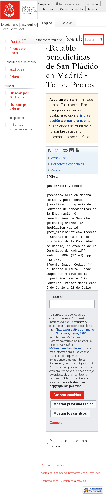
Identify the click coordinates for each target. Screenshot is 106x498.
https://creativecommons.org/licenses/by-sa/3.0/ (71, 331)
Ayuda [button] (56, 170)
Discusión (91, 4)
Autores (17, 69)
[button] (50, 150)
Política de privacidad (53, 465)
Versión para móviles (73, 481)
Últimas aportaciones (21, 127)
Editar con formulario (43, 40)
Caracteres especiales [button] (67, 164)
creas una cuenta (77, 121)
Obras (15, 77)
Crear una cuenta (71, 9)
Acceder (93, 9)
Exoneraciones (49, 481)
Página (47, 23)
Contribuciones (45, 9)
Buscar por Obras (19, 106)
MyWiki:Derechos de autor (67, 348)
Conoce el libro (18, 51)
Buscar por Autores (19, 95)
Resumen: (56, 297)
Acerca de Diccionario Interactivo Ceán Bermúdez (70, 473)
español (45, 4)
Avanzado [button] (58, 158)
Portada (17, 42)
